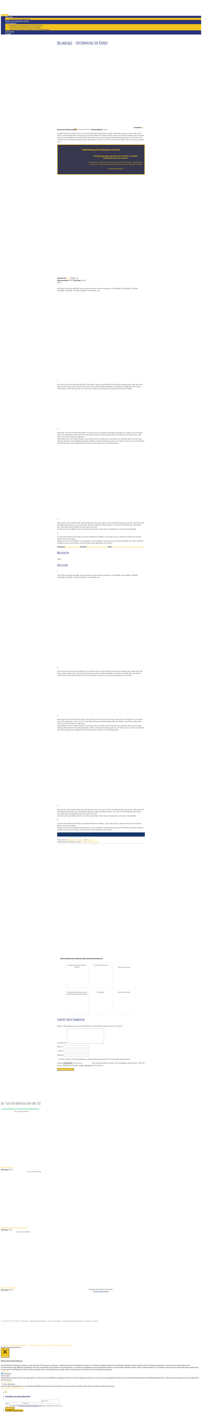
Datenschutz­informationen (29, 1406)
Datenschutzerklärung (38, 1321)
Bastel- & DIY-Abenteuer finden (17, 21)
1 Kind (68, 278)
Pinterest (90, 840)
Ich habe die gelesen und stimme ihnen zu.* (36, 1406)
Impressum (24, 1321)
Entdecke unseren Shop (14, 1410)
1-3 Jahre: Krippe (118, 547)
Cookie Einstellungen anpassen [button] (15, 1345)
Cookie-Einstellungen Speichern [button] (60, 1345)
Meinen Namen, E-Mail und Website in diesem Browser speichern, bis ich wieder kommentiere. (95, 1059)
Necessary (7, 1373)
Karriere (88, 1321)
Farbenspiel (100, 992)
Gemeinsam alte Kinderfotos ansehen (77, 966)
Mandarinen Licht (7, 1167)
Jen (143, 127)
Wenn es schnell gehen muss (97, 547)
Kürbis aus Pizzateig (8, 1287)
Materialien (61, 835)
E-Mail (60, 1051)
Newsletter (57, 1321)
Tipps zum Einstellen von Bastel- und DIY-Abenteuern (30, 29)
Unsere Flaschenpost (90, 842)
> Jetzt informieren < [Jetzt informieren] (115, 168)
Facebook (71, 840)
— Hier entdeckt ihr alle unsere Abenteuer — (20, 1108)
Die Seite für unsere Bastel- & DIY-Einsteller (26, 25)
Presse (95, 1321)
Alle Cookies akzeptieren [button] (38, 1345)
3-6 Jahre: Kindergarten (135, 547)
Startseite (9, 17)
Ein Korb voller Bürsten (100, 965)
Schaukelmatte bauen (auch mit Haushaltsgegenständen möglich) (77, 993)
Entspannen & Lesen (72, 547)
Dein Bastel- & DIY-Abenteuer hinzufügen (25, 27)
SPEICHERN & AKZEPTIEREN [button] (12, 1388)
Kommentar (62, 1043)
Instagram (80, 840)
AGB (50, 1321)
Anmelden (5, 15)
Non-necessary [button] (6, 1382)
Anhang (60, 1063)
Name (60, 1047)
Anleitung (69, 835)
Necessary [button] (5, 1371)
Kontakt (8, 33)
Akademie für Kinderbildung (20, 19)
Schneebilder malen (124, 992)
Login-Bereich (11, 23)
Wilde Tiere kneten (124, 967)
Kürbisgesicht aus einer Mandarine (14, 1227)
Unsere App (9, 31)
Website (60, 1055)
